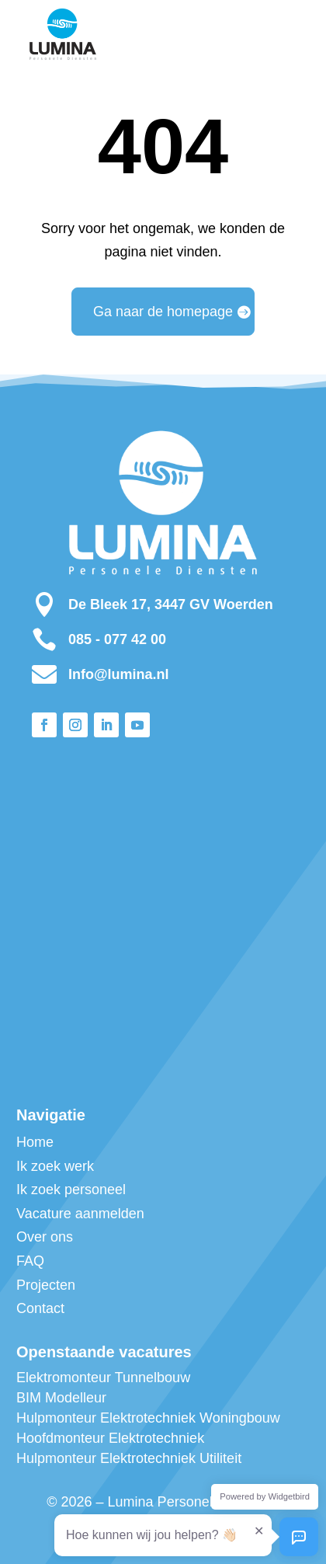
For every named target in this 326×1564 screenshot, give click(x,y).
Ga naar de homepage (163, 311)
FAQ (30, 1261)
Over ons (44, 1237)
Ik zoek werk (55, 1166)
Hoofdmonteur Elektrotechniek (110, 1438)
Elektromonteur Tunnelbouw (103, 1377)
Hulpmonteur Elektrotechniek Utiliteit (128, 1458)
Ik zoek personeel (71, 1189)
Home (35, 1142)
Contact (40, 1308)
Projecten (45, 1285)
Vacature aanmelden (80, 1213)
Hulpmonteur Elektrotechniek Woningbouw (148, 1418)
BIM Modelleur (61, 1398)
